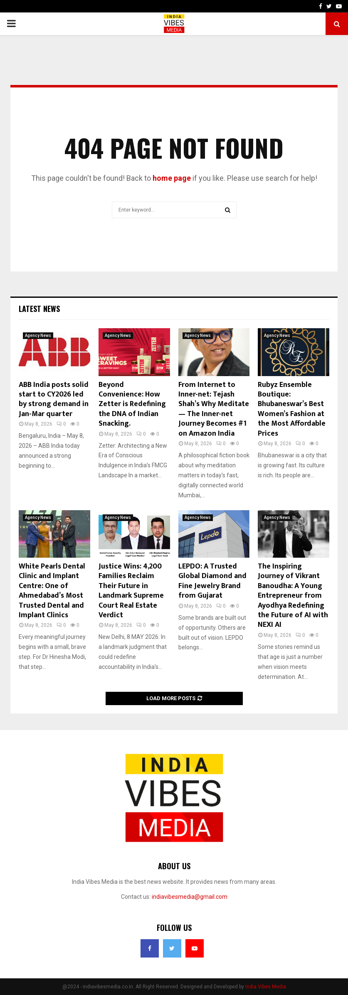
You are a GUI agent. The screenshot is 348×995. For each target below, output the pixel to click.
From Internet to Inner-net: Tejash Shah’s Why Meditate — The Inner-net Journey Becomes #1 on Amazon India (213, 409)
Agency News (38, 335)
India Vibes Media (265, 987)
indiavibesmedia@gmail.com (189, 896)
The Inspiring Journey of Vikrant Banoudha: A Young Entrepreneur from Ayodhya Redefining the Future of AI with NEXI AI (293, 595)
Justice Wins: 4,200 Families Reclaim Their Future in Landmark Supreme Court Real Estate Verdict (131, 590)
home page (172, 178)
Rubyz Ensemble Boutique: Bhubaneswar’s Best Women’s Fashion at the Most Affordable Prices (292, 409)
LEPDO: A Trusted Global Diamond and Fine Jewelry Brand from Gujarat (212, 581)
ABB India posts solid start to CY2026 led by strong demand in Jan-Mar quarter (54, 399)
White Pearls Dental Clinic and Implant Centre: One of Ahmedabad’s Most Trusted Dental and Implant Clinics (52, 590)
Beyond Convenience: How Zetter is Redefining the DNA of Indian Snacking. (132, 404)
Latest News (39, 308)
